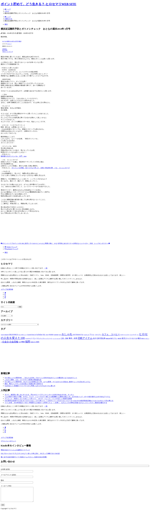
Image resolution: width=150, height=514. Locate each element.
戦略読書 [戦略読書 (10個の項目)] (108, 338)
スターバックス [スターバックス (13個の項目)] (124, 334)
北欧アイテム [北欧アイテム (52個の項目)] (85, 338)
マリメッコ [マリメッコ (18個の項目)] (40, 338)
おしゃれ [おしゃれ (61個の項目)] (67, 334)
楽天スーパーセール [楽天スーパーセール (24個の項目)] (129, 338)
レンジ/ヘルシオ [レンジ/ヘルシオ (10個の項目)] (56, 338)
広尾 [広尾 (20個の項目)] (98, 338)
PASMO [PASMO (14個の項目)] (51, 334)
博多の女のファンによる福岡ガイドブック (15, 450)
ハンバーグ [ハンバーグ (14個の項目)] (132, 334)
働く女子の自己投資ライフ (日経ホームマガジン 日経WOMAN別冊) (24, 457)
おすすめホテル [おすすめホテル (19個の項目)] (78, 334)
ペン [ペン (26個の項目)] (34, 338)
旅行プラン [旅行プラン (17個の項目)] (113, 338)
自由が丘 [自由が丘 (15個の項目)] (33, 342)
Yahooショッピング (7, 51)
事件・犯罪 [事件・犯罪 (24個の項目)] (73, 338)
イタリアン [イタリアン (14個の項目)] (98, 334)
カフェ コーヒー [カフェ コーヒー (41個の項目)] (111, 334)
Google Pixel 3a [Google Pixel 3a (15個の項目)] (31, 334)
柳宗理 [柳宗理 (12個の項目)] (119, 338)
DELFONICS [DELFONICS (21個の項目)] (13, 334)
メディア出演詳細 (7, 289)
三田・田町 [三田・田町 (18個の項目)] (64, 338)
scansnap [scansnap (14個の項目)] (56, 334)
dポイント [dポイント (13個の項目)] (24, 334)
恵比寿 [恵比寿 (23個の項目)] (102, 338)
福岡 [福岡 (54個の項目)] (27, 341)
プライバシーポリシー (8, 441)
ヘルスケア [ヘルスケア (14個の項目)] (28, 338)
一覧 (45, 268)
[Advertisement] (75, 229)
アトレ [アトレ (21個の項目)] (91, 334)
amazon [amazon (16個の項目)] (6, 334)
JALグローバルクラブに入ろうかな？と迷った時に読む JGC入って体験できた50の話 (30, 453)
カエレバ (9, 43)
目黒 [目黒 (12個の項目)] (20, 342)
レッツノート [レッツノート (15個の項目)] (48, 338)
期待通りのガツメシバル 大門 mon (13, 156)
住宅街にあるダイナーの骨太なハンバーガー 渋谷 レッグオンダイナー (84, 243)
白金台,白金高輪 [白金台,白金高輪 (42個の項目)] (10, 341)
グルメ (7, 11)
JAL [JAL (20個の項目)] (43, 334)
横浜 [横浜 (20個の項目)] (139, 338)
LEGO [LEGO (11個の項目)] (47, 334)
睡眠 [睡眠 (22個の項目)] (23, 342)
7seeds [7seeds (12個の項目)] (2, 334)
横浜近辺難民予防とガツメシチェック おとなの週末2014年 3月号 (27, 13)
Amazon (4, 48)
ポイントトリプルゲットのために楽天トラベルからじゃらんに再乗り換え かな (29, 243)
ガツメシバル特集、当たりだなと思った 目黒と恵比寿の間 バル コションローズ (40, 168)
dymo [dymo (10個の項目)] (19, 334)
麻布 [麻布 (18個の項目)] (37, 342)
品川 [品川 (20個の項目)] (94, 338)
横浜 (6, 24)
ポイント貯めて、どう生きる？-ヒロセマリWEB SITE (38, 4)
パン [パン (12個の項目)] (137, 334)
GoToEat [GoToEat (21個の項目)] (39, 334)
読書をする (8, 19)
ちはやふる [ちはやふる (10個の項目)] (86, 334)
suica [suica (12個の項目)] (60, 334)
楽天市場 (4, 50)
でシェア (11, 247)
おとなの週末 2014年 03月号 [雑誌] (11, 41)
